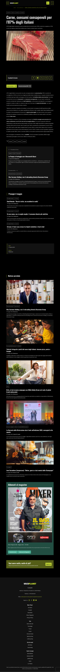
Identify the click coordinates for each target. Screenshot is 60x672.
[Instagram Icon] (29, 600)
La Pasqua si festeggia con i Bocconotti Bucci (22, 156)
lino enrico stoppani (10, 426)
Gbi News (30, 644)
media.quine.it (24, 596)
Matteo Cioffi (16, 472)
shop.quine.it (30, 596)
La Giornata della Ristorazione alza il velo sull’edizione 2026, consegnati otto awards (29, 431)
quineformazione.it (38, 596)
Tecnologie (30, 626)
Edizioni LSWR (30, 656)
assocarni (22, 12)
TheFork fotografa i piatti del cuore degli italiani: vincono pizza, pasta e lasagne (28, 350)
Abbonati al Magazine (24, 552)
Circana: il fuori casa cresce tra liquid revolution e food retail (25, 227)
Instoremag (30, 647)
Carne (13, 12)
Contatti (30, 610)
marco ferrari (19, 173)
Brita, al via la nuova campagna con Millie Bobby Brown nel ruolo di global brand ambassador (28, 391)
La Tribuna (30, 663)
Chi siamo (30, 607)
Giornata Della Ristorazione (23, 426)
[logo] (14, 3)
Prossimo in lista (13, 170)
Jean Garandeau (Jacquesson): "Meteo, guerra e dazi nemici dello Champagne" (29, 470)
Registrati (48, 564)
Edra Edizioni (30, 653)
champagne (9, 467)
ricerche (17, 12)
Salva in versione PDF (25, 86)
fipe (16, 426)
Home (14, 7)
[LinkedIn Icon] (33, 600)
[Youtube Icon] (36, 600)
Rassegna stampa (10, 198)
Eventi (30, 631)
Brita (8, 386)
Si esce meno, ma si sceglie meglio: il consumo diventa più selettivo (27, 214)
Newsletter (30, 612)
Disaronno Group (12, 173)
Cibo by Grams (30, 633)
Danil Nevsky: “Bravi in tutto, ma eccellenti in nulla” (22, 201)
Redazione (17, 158)
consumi (8, 12)
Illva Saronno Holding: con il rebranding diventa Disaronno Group (28, 177)
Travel (30, 628)
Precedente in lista (13, 149)
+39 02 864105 (32, 593)
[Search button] (52, 3)
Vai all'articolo (13, 552)
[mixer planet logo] (30, 583)
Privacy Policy (30, 617)
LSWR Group (30, 658)
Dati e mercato (30, 623)
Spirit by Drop (30, 636)
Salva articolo (11, 86)
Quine (30, 661)
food (14, 153)
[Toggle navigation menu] (7, 3)
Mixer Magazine (30, 615)
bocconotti (18, 153)
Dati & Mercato (20, 7)
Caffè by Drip (30, 638)
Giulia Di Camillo (16, 434)
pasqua (10, 153)
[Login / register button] (47, 3)
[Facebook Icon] (31, 600)
